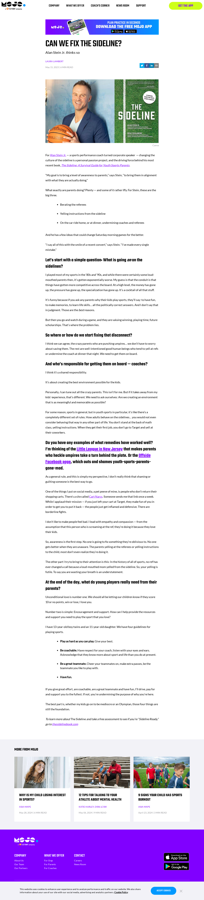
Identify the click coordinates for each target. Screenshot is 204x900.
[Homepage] (14, 6)
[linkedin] (151, 65)
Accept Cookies (164, 891)
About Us (19, 860)
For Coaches (50, 868)
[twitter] (142, 65)
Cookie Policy (121, 892)
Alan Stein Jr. (58, 155)
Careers (78, 860)
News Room (80, 864)
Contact (79, 855)
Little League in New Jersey (100, 449)
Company (20, 855)
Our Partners (20, 868)
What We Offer (54, 855)
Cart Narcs (95, 496)
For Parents (50, 864)
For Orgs (48, 860)
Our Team (19, 864)
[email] (156, 65)
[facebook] (146, 65)
